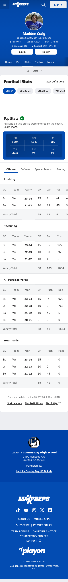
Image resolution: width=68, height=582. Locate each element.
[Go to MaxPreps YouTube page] (26, 510)
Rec (49, 236)
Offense (11, 169)
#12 (19, 45)
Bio (18, 62)
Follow (46, 51)
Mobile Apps (42, 519)
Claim (22, 51)
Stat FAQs (53, 403)
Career (9, 90)
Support (34, 540)
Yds (58, 189)
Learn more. (11, 127)
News (50, 62)
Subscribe (23, 525)
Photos (39, 62)
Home (8, 62)
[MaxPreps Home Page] (27, 71)
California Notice (45, 531)
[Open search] (43, 4)
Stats (27, 62)
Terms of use (20, 531)
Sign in (58, 4)
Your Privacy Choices (34, 536)
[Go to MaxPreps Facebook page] (50, 510)
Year (28, 189)
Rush (50, 290)
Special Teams (43, 169)
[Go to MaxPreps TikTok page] (18, 510)
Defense (25, 169)
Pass (61, 350)
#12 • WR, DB (44, 45)
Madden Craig (34, 33)
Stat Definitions (55, 81)
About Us (24, 519)
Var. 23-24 (25, 90)
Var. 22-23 (43, 90)
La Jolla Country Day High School (34, 445)
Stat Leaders (14, 403)
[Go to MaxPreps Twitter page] (42, 510)
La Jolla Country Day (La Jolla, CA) (34, 38)
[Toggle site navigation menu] (4, 4)
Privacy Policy (42, 525)
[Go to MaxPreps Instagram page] (34, 510)
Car (49, 189)
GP (39, 189)
